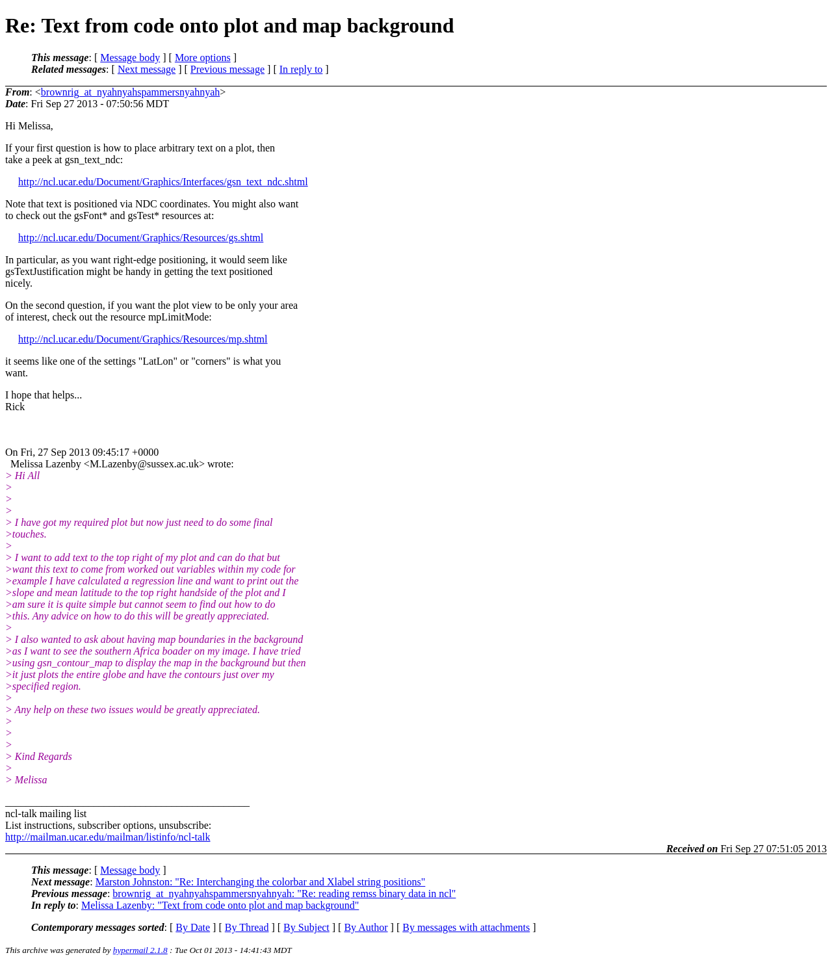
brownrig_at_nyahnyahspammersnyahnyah (130, 92)
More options (203, 57)
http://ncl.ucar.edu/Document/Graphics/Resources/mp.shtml (142, 339)
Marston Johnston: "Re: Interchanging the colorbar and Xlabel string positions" (261, 881)
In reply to (301, 69)
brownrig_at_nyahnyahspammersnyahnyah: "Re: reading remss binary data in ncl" (284, 893)
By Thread (247, 927)
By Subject (306, 927)
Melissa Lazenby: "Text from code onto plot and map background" (220, 905)
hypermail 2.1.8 (140, 950)
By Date (193, 927)
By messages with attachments (466, 927)
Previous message (227, 69)
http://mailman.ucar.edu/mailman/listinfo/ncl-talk (107, 836)
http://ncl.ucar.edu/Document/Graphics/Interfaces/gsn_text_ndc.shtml (163, 181)
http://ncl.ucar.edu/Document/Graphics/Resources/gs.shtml (140, 237)
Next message (147, 69)
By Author (365, 927)
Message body (130, 57)
